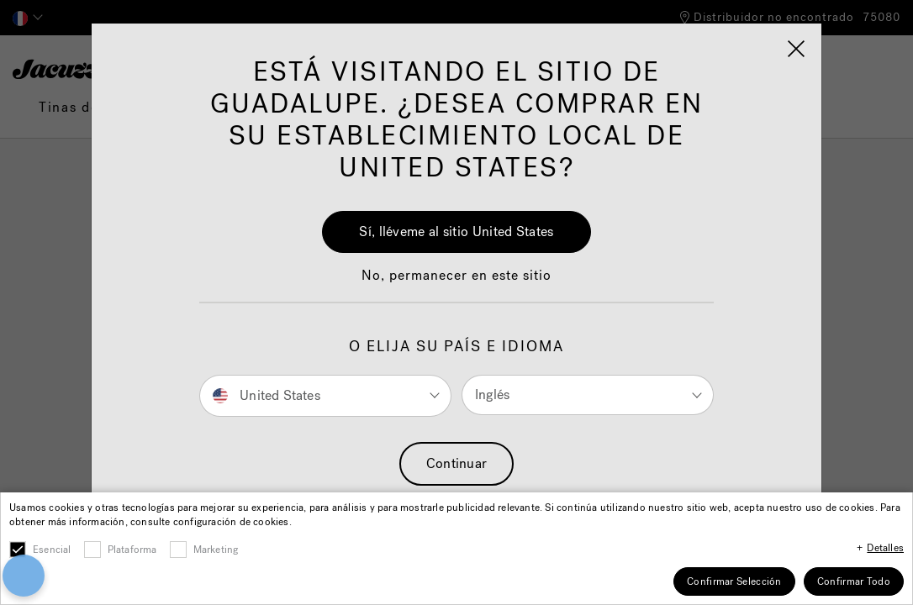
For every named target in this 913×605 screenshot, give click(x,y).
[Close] (717, 474)
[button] (65, 510)
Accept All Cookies (588, 483)
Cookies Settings (588, 529)
